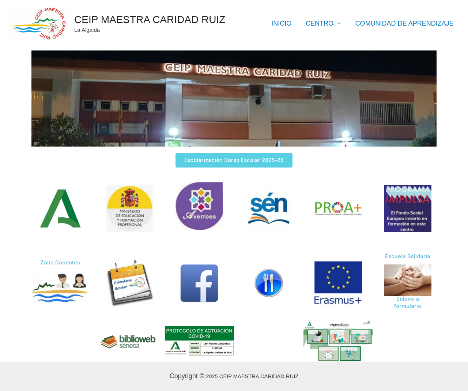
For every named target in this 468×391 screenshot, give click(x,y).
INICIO (284, 23)
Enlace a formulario (407, 302)
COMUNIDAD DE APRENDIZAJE (405, 23)
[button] (234, 160)
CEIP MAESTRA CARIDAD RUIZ (149, 19)
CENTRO (321, 23)
